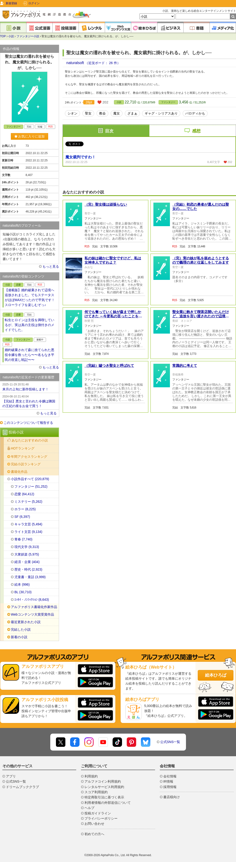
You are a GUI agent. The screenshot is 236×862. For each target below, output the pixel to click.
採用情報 (170, 787)
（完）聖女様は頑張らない (105, 204)
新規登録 (11, 3)
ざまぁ (132, 113)
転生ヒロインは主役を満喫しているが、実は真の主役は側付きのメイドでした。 (29, 325)
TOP (3, 36)
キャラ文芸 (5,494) (28, 524)
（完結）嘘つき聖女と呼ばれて (109, 366)
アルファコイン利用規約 (102, 781)
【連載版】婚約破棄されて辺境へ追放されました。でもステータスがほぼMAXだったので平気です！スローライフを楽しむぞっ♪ (30, 297)
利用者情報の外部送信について (107, 803)
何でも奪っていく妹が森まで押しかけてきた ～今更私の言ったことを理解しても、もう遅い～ (113, 316)
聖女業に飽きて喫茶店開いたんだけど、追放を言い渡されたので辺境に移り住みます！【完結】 (200, 316)
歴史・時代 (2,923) (28, 569)
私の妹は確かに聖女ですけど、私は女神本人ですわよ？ (112, 260)
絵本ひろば (215, 675)
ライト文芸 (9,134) (28, 532)
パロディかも (195, 113)
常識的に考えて (184, 366)
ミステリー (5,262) (28, 501)
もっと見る (50, 266)
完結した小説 (21, 629)
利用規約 (91, 776)
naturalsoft (75, 63)
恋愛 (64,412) (24, 494)
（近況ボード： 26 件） (102, 63)
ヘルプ (89, 808)
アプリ (11, 776)
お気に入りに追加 (29, 136)
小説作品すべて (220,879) (30, 479)
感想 (196, 131)
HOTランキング (22, 448)
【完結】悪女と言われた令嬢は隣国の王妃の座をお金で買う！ (29, 401)
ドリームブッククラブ (22, 787)
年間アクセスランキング (29, 456)
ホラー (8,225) (25, 509)
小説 (11, 36)
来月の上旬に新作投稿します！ (29, 386)
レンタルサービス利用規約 (104, 787)
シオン (72, 113)
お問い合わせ (94, 823)
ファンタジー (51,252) (30, 486)
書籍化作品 (19, 472)
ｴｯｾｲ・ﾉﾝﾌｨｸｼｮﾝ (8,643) (31, 599)
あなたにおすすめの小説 (30, 440)
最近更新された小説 (26, 622)
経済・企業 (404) (27, 562)
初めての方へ (94, 834)
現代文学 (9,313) (26, 547)
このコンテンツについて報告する (28, 423)
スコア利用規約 (96, 792)
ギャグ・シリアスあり (161, 113)
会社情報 (170, 776)
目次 (109, 131)
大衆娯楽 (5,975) (26, 554)
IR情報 (168, 781)
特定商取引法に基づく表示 (104, 797)
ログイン (34, 3)
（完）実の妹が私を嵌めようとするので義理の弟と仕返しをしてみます (200, 260)
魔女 (116, 113)
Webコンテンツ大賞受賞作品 (32, 614)
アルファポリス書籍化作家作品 (34, 607)
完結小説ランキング (26, 464)
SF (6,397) (22, 517)
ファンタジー (168, 102)
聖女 (88, 113)
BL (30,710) (23, 592)
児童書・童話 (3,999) (30, 577)
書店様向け (171, 797)
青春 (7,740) (23, 539)
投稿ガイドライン (97, 813)
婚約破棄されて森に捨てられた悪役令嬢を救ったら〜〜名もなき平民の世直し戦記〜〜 (29, 355)
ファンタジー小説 (28, 36)
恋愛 (18, 284)
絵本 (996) (22, 584)
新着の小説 (19, 637)
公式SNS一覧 (170, 742)
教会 (102, 113)
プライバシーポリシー (101, 818)
